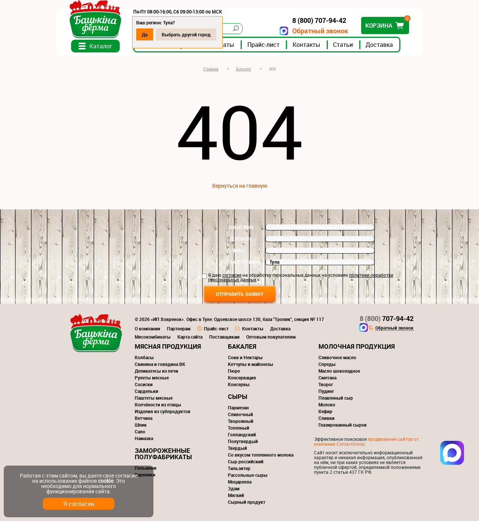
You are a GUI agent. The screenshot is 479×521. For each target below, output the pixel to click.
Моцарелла (239, 482)
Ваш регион (244, 262)
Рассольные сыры (248, 475)
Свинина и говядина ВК (160, 364)
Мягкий (236, 495)
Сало (140, 431)
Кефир (325, 411)
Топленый (238, 428)
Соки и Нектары (245, 357)
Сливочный (240, 414)
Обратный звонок (320, 30)
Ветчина (143, 418)
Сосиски (144, 384)
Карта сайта (189, 337)
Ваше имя (241, 227)
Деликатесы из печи (156, 371)
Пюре (234, 371)
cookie (105, 480)
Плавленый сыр (335, 398)
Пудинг (326, 391)
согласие (231, 275)
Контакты (306, 45)
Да (144, 34)
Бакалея (242, 346)
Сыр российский (245, 461)
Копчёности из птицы (158, 405)
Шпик (141, 425)
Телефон (240, 239)
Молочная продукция (356, 346)
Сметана (327, 378)
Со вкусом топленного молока (260, 455)
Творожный (240, 421)
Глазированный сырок (342, 425)
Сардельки (146, 391)
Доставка (379, 45)
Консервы (239, 384)
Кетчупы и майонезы (250, 364)
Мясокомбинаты (153, 337)
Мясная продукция (168, 346)
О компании (147, 328)
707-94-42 (387, 318)
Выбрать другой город (186, 34)
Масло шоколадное (339, 371)
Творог (325, 384)
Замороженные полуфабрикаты (163, 453)
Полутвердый (243, 441)
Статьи (343, 45)
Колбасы (144, 357)
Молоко (326, 405)
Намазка (144, 438)
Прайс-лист (263, 45)
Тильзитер (239, 468)
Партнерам (178, 328)
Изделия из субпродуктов (162, 411)
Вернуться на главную (239, 185)
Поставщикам (224, 337)
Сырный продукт (246, 502)
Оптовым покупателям (271, 337)
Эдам (234, 488)
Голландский (242, 434)
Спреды (327, 364)
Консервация (242, 378)
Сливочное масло (337, 357)
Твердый (237, 448)
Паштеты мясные (154, 398)
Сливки (326, 418)
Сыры (237, 396)
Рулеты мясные (152, 378)
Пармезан (238, 408)
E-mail (237, 250)
